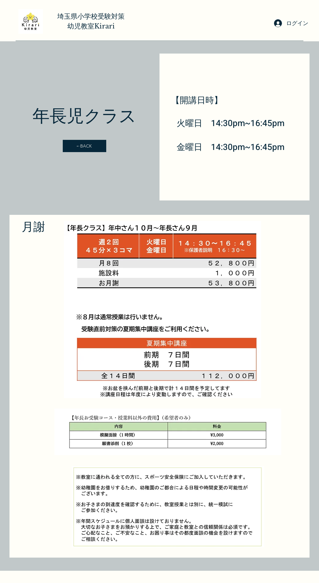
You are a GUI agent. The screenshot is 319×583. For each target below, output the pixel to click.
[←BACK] (84, 146)
